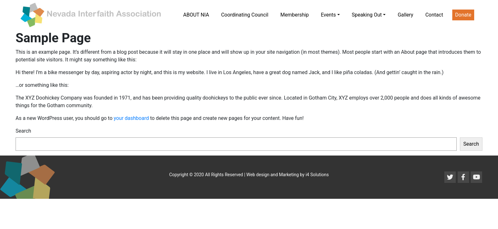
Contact (434, 15)
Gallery (405, 15)
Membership (294, 15)
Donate (463, 15)
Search (23, 131)
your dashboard (131, 118)
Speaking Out (367, 15)
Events (328, 15)
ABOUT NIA (196, 15)
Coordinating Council (244, 15)
